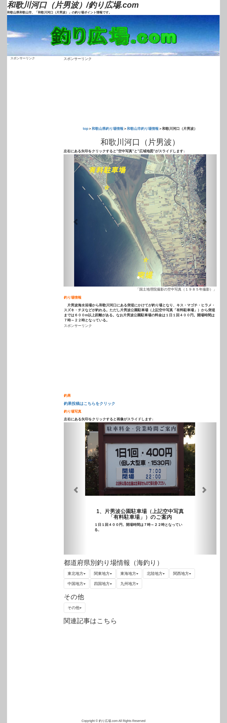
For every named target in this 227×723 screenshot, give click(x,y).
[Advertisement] (140, 93)
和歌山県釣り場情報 (107, 128)
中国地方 (77, 583)
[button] (75, 220)
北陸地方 (156, 573)
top (85, 128)
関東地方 (103, 573)
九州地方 (129, 583)
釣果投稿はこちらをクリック (89, 403)
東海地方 (129, 573)
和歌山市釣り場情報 (143, 128)
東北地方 (77, 573)
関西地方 (182, 573)
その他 (75, 608)
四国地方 (103, 583)
